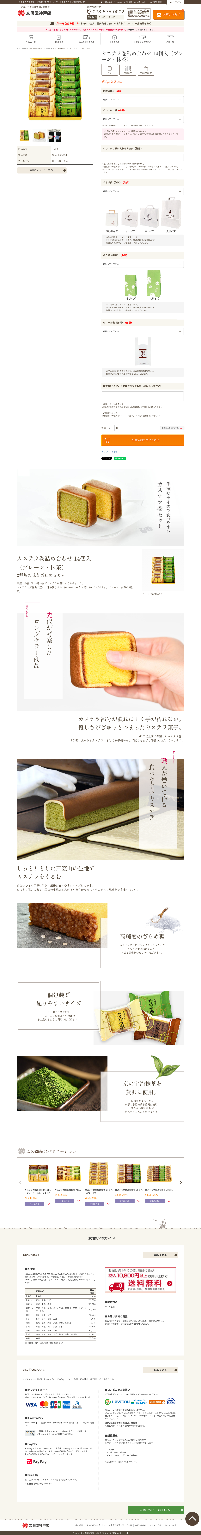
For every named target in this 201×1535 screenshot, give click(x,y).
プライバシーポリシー (96, 1525)
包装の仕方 (112, 91)
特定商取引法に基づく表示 (120, 1525)
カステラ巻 (48, 48)
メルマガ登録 (155, 1525)
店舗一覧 (170, 42)
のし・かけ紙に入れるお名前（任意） (123, 148)
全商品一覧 (31, 42)
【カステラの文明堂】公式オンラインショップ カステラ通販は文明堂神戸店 (51, 2)
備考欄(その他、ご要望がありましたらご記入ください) (132, 386)
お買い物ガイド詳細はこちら (156, 1510)
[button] (20, 1183)
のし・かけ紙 (114, 110)
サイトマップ (170, 1525)
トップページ (22, 48)
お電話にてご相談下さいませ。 (141, 29)
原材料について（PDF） (42, 170)
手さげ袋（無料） (116, 182)
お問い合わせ (141, 1525)
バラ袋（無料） (115, 255)
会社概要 (79, 1525)
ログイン (176, 2)
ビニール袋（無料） (117, 322)
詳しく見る (160, 1255)
